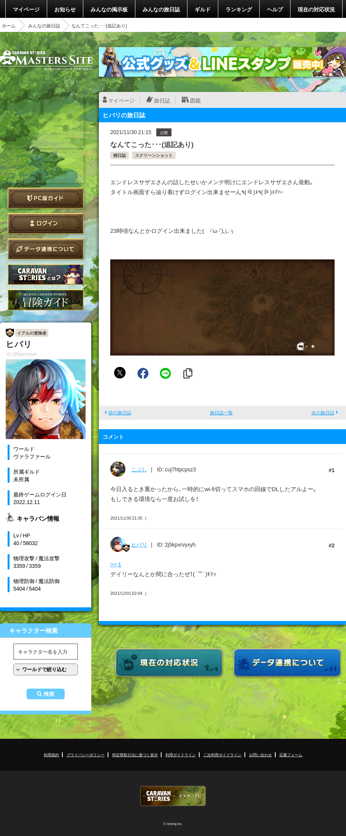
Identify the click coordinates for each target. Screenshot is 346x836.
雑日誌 (119, 155)
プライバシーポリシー (86, 754)
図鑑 (195, 100)
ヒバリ (139, 544)
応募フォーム (290, 754)
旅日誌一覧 (221, 412)
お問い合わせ (260, 754)
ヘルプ (275, 9)
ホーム (9, 25)
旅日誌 (162, 100)
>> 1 (115, 564)
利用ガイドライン (180, 754)
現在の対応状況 (316, 9)
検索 (49, 694)
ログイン (46, 223)
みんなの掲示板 (109, 9)
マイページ (26, 9)
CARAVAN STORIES (173, 796)
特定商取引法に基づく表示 (135, 754)
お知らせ (65, 9)
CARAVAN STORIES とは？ (46, 274)
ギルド (203, 9)
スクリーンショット (154, 155)
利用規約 (51, 754)
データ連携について (46, 249)
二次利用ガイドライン (222, 754)
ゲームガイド (46, 299)
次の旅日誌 (322, 412)
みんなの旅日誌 (161, 9)
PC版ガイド (46, 198)
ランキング (238, 9)
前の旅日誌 (119, 412)
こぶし (139, 469)
